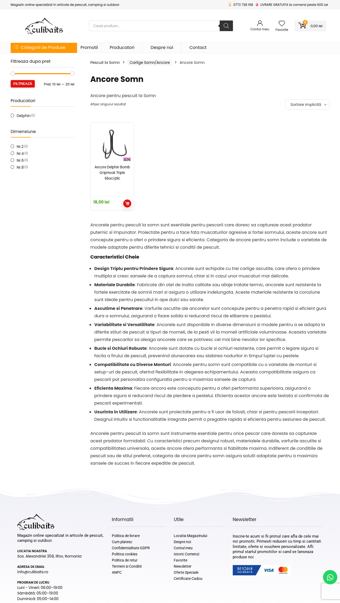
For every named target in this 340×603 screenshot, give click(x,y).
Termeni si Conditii (127, 566)
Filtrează (22, 84)
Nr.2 (20, 146)
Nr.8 (20, 167)
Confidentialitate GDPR (131, 548)
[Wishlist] (282, 23)
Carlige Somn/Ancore (150, 62)
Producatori (122, 47)
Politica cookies (124, 554)
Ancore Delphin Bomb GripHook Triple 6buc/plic (112, 172)
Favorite (180, 560)
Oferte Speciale (186, 572)
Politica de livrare (126, 536)
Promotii (89, 47)
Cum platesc (122, 542)
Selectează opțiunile (127, 203)
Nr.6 (20, 160)
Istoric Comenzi (186, 554)
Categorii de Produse (39, 47)
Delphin (24, 115)
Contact (198, 47)
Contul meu (183, 548)
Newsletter (183, 566)
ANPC (117, 572)
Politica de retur (125, 560)
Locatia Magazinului (190, 536)
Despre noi (162, 47)
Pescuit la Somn (105, 62)
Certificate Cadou (188, 578)
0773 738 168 (243, 4)
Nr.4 (20, 153)
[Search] (226, 25)
